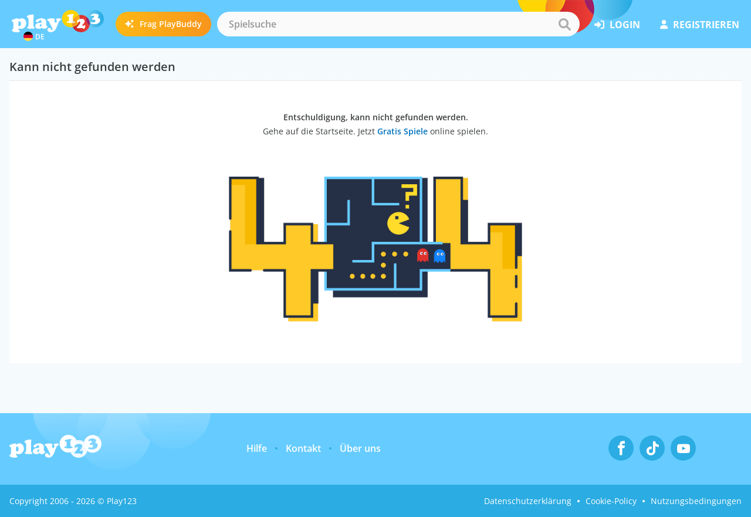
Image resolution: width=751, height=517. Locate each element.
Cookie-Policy (611, 500)
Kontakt (303, 448)
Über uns (360, 448)
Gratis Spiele (402, 131)
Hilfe (256, 448)
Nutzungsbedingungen (696, 500)
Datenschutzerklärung (527, 500)
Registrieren (699, 24)
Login (617, 24)
